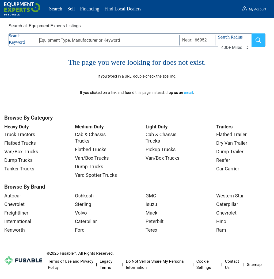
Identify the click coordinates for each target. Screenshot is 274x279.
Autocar (12, 195)
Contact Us (232, 264)
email (188, 92)
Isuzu (151, 204)
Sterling (83, 204)
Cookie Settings (203, 264)
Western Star (230, 195)
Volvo (81, 213)
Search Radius (230, 37)
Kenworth (14, 230)
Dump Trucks (18, 160)
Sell (71, 9)
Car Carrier (227, 168)
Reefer (223, 160)
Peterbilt (154, 221)
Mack (151, 213)
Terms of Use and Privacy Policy (70, 264)
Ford (80, 230)
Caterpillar (86, 221)
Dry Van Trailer (231, 143)
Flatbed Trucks (20, 143)
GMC (151, 195)
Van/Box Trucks (21, 151)
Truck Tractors (19, 134)
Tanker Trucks (19, 168)
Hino (221, 221)
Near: (187, 40)
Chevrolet (14, 204)
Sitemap (254, 264)
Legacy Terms (106, 264)
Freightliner (16, 213)
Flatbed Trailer (231, 134)
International (17, 221)
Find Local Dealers (122, 9)
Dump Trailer (229, 151)
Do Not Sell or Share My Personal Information (155, 264)
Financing (89, 9)
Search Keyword (17, 38)
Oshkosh (84, 195)
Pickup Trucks (161, 149)
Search (55, 9)
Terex (151, 230)
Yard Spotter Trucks (96, 175)
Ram (221, 230)
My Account (257, 9)
